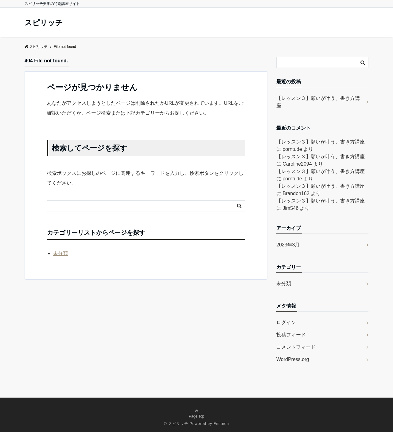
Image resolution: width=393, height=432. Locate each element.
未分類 (60, 253)
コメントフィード (296, 347)
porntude (292, 149)
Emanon (221, 424)
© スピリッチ (176, 424)
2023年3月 (288, 244)
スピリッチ (44, 22)
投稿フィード (291, 334)
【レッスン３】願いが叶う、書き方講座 (318, 102)
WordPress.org (292, 359)
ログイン (286, 322)
